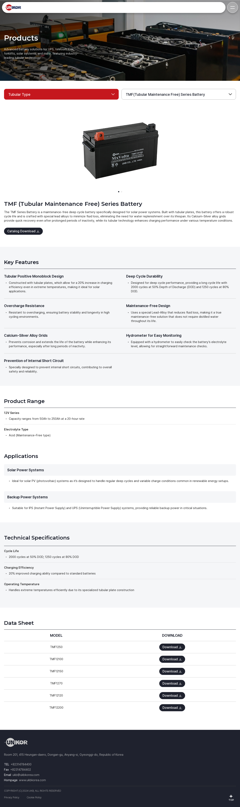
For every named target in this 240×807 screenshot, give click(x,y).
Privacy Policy (11, 797)
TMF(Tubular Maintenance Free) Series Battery (165, 94)
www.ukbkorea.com (32, 780)
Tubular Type (19, 94)
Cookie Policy (34, 797)
